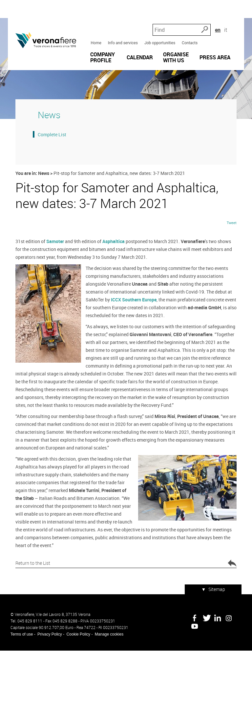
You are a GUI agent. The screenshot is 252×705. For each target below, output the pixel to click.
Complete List (49, 166)
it (237, 16)
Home (95, 29)
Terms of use (19, 688)
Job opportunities (158, 29)
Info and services (122, 29)
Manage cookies (106, 688)
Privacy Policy (47, 688)
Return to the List (126, 621)
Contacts (189, 29)
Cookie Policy (76, 688)
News (41, 205)
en (228, 16)
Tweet (234, 288)
